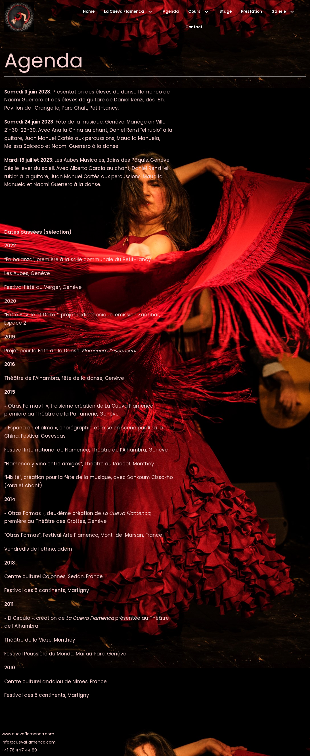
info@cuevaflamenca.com (29, 744)
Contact (194, 27)
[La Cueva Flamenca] (19, 18)
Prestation (251, 11)
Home (88, 11)
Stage (225, 11)
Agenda (170, 11)
